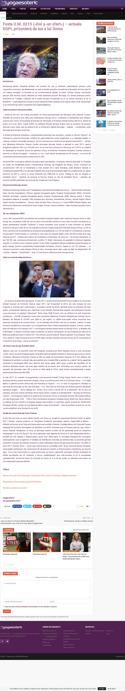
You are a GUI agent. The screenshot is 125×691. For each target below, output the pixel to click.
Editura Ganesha (68, 644)
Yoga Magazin (47, 645)
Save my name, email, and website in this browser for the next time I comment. (31, 607)
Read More (112, 688)
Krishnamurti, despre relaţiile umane (78, 521)
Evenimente (54, 13)
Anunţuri (34, 13)
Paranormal (60, 9)
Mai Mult (85, 9)
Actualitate (4, 13)
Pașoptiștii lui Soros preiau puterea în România (22, 482)
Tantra (23, 9)
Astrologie (45, 9)
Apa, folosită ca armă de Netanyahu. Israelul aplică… (114, 102)
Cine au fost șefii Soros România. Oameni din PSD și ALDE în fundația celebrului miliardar (39, 475)
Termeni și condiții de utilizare (94, 631)
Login (88, 13)
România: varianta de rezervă (15, 488)
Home (4, 9)
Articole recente (6, 18)
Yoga (13, 9)
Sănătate (74, 9)
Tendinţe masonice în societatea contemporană (11, 551)
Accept (101, 689)
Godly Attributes (51, 636)
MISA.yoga (46, 642)
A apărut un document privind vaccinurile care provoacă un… (114, 123)
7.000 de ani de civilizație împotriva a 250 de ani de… (114, 29)
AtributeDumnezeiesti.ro (50, 633)
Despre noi (43, 13)
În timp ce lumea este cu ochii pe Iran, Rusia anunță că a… (114, 60)
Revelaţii (64, 13)
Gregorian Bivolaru (69, 631)
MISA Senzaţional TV (49, 631)
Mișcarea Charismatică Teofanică (70, 635)
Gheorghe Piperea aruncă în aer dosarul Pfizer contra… (114, 49)
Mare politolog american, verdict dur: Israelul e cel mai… (114, 39)
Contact (80, 13)
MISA (72, 13)
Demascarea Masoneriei (19, 13)
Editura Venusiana (69, 647)
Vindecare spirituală (49, 639)
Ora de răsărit (98, 13)
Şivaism (33, 9)
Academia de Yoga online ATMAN (71, 640)
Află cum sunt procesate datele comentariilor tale (52, 617)
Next (11, 565)
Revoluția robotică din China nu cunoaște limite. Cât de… (114, 112)
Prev (6, 565)
